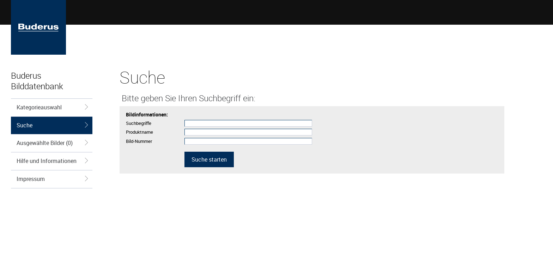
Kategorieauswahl (53, 107)
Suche (53, 125)
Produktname (139, 132)
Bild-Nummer (139, 141)
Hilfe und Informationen (53, 161)
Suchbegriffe (138, 123)
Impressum (53, 179)
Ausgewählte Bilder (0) (53, 143)
